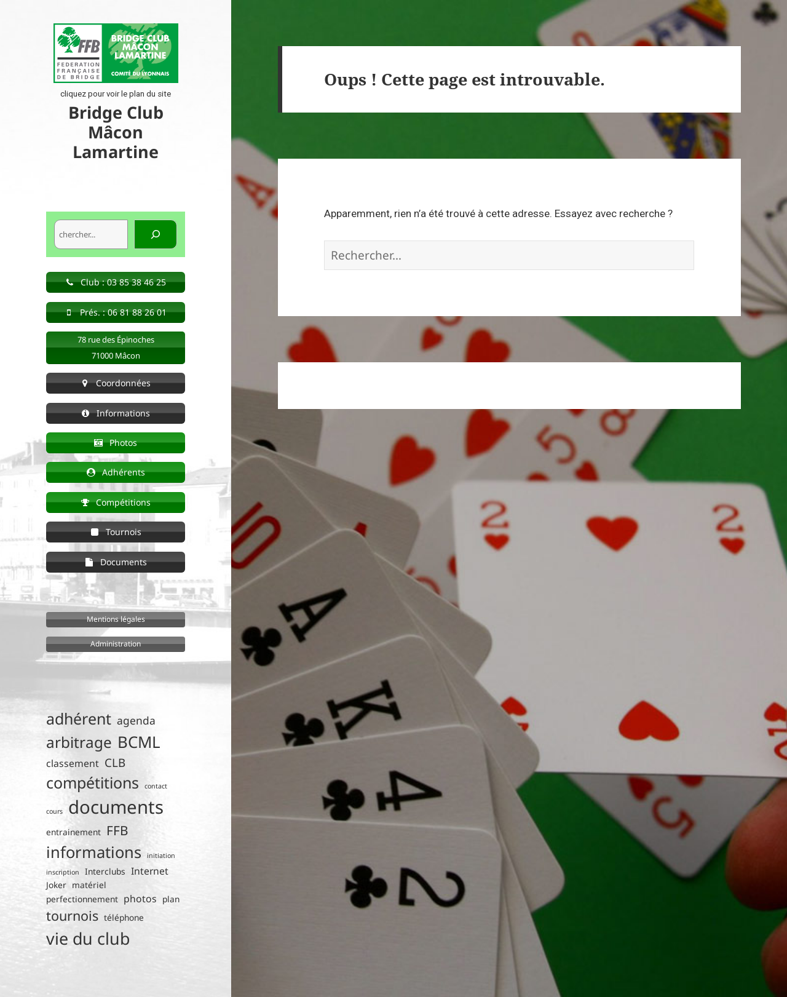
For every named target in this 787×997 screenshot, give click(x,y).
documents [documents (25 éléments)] (116, 807)
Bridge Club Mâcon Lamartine (116, 132)
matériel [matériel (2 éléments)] (89, 885)
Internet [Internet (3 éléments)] (149, 871)
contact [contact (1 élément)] (155, 786)
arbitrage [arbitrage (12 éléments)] (79, 742)
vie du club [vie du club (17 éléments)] (88, 938)
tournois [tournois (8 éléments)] (72, 915)
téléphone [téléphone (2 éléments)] (124, 917)
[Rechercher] (155, 234)
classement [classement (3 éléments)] (72, 763)
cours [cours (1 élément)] (54, 811)
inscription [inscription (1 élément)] (62, 872)
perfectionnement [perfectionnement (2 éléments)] (82, 899)
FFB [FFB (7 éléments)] (117, 830)
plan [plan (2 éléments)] (171, 899)
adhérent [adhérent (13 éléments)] (78, 718)
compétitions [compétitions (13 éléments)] (92, 782)
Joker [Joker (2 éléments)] (56, 885)
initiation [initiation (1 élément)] (161, 855)
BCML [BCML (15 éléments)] (138, 742)
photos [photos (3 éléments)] (140, 898)
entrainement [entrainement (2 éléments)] (73, 832)
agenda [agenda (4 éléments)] (136, 720)
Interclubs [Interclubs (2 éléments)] (105, 871)
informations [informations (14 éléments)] (93, 851)
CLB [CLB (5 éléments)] (115, 762)
